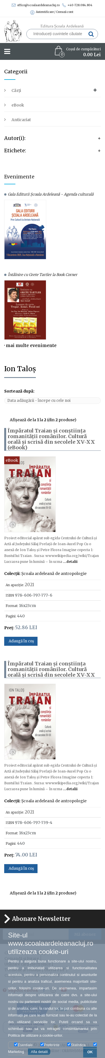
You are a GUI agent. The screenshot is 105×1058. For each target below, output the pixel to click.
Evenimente (19, 176)
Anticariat (21, 119)
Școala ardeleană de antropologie (54, 573)
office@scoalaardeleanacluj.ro (35, 5)
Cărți (16, 90)
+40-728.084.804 (77, 5)
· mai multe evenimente (30, 345)
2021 (29, 584)
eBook (17, 105)
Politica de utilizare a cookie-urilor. (35, 1035)
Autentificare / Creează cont (51, 12)
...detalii (70, 561)
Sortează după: (19, 391)
